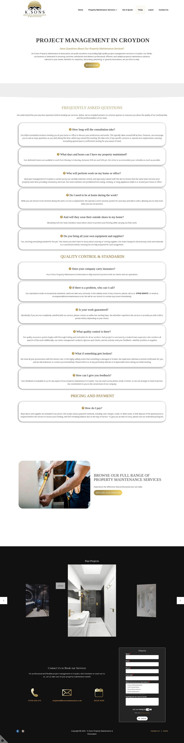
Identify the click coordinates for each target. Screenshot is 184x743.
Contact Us (163, 10)
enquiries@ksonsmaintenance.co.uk (67, 700)
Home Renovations (142, 689)
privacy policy (144, 713)
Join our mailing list (141, 709)
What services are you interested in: (138, 682)
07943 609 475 (34, 700)
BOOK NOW (92, 65)
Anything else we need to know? (136, 696)
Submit (142, 718)
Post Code (130, 675)
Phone (128, 668)
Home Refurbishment (142, 685)
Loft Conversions (142, 687)
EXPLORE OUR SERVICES (108, 492)
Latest (150, 10)
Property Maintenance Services (101, 10)
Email (128, 661)
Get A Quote (127, 10)
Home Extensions (142, 692)
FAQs (140, 10)
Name (128, 654)
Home (80, 10)
